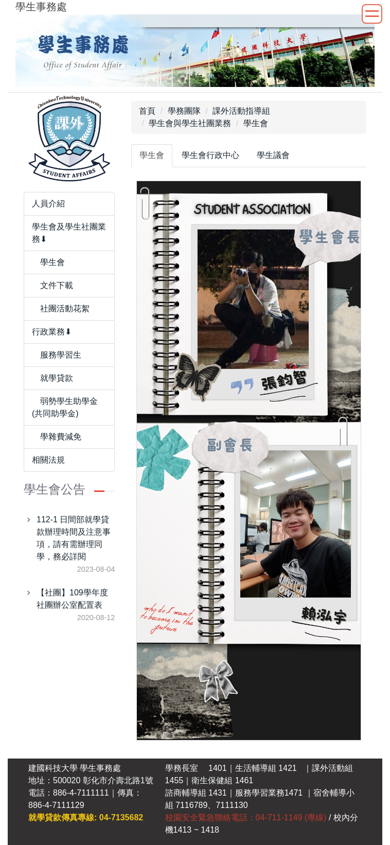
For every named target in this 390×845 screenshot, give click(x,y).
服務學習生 (56, 354)
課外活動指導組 (241, 111)
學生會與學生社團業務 (190, 123)
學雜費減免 (56, 436)
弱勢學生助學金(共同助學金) (65, 407)
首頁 (147, 111)
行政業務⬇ (52, 331)
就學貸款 (52, 378)
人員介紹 (48, 203)
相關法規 (48, 459)
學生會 (48, 262)
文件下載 (52, 285)
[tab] (151, 155)
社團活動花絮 (61, 308)
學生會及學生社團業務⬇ (69, 232)
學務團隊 (184, 111)
